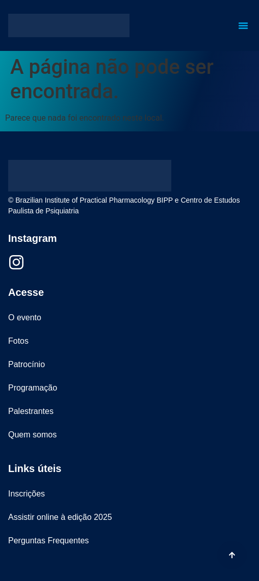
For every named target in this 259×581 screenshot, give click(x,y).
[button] (243, 25)
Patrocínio (26, 364)
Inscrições (26, 493)
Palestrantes (31, 411)
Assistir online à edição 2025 (60, 517)
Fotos (18, 341)
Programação (32, 387)
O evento (24, 317)
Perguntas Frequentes (48, 540)
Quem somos (32, 434)
